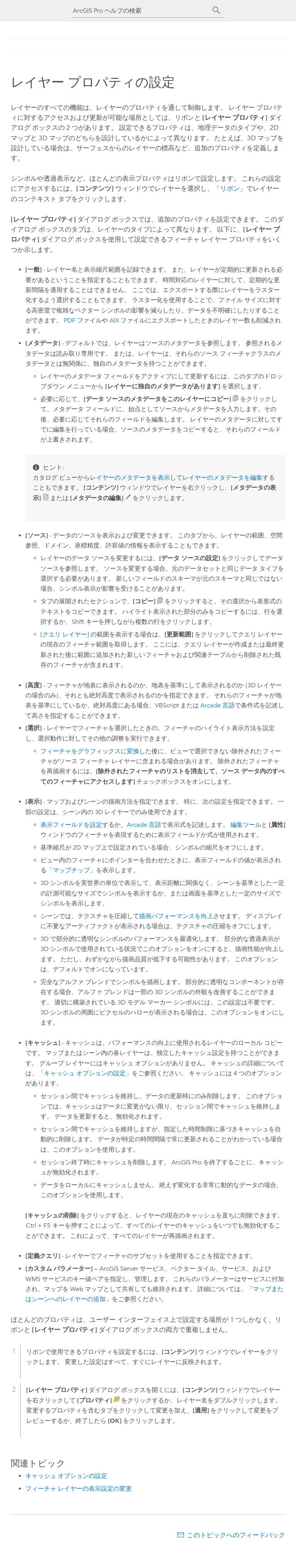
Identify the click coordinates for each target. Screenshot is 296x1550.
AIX (114, 320)
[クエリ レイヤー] (64, 634)
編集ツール (245, 824)
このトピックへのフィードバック (236, 1535)
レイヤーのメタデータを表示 (130, 477)
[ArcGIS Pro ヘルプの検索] (140, 10)
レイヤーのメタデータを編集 (222, 477)
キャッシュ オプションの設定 (85, 1073)
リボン (230, 188)
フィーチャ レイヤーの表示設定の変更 (78, 1488)
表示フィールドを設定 (71, 824)
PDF (70, 320)
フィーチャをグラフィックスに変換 (89, 751)
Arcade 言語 (217, 705)
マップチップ (71, 870)
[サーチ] (216, 10)
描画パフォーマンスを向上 (176, 916)
